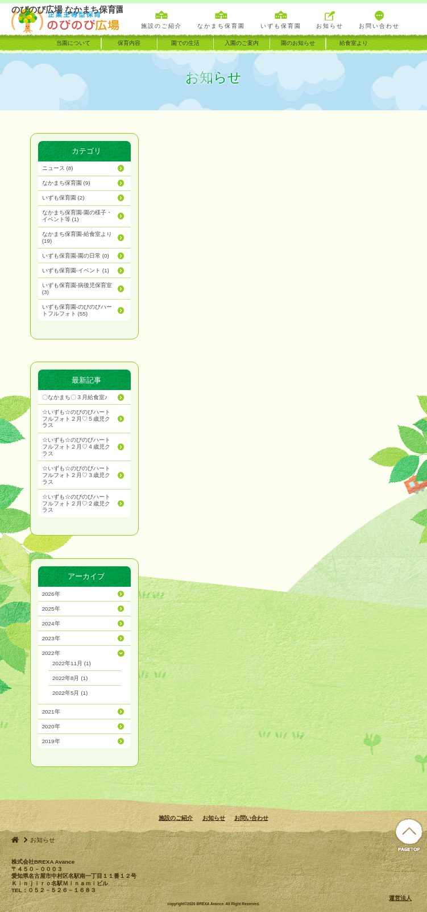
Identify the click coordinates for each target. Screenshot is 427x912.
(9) (66, 183)
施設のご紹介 (176, 818)
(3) (77, 288)
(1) (77, 215)
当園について (73, 43)
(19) (77, 237)
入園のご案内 (242, 43)
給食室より (353, 43)
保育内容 (129, 43)
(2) (63, 197)
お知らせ (213, 818)
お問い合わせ (251, 818)
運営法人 (400, 898)
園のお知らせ (298, 43)
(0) (75, 255)
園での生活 (185, 43)
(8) (57, 168)
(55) (77, 310)
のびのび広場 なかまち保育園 (67, 19)
